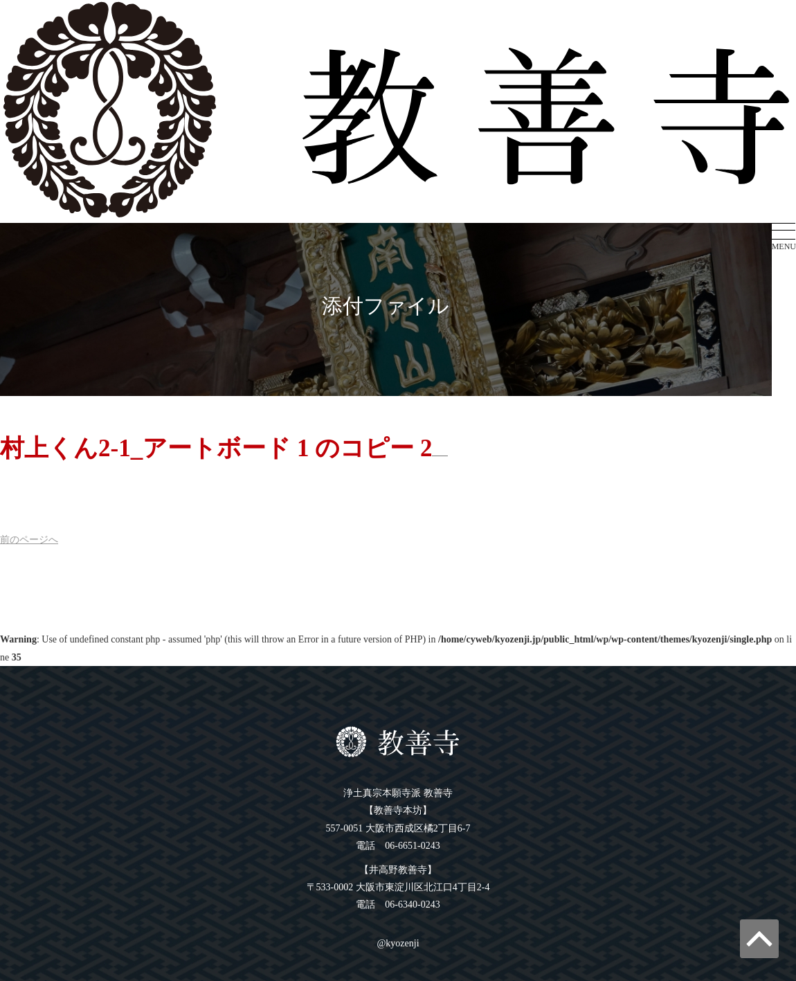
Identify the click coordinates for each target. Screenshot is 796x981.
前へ (29, 539)
